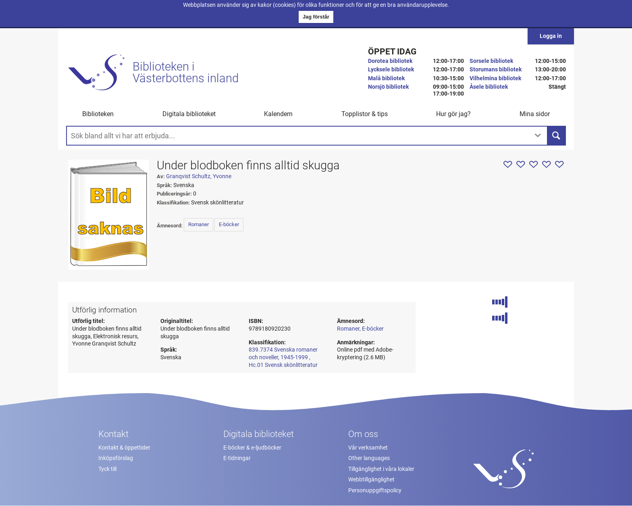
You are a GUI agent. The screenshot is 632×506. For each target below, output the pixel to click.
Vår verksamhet (368, 447)
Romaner (198, 224)
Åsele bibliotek (489, 86)
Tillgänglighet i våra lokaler (381, 469)
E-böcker (229, 224)
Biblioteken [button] (98, 114)
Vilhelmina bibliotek (495, 78)
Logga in (551, 36)
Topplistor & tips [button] (364, 114)
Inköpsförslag (115, 458)
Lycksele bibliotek (391, 69)
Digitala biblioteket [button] (189, 114)
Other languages (369, 458)
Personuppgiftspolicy (374, 490)
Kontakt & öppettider (124, 447)
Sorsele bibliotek (491, 61)
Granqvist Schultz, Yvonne (198, 176)
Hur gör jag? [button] (453, 114)
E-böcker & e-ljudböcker (252, 447)
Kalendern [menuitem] (278, 114)
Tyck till (107, 469)
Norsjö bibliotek (388, 86)
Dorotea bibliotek (390, 61)
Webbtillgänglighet (371, 479)
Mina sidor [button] (535, 114)
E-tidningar (237, 458)
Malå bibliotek (386, 78)
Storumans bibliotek (496, 69)
